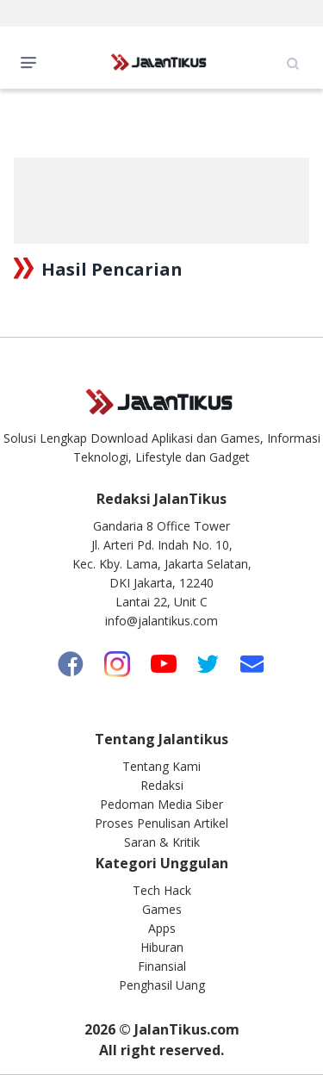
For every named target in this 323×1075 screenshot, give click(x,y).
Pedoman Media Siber (161, 804)
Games (162, 909)
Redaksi (161, 785)
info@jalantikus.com (161, 620)
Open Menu (33, 61)
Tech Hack (162, 890)
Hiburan (161, 947)
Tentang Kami (161, 766)
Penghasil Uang (162, 985)
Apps (162, 928)
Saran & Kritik (162, 842)
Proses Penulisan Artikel (161, 823)
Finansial (162, 966)
